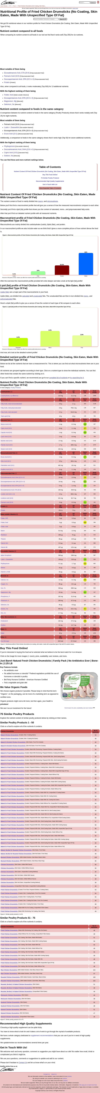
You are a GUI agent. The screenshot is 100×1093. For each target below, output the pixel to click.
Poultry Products (16, 387)
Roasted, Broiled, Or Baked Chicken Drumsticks (16, 984)
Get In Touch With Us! (50, 184)
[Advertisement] (50, 52)
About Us (53, 1074)
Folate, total (4, 526)
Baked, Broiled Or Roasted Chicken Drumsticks (16, 850)
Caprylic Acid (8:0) (6, 432)
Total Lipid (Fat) (5, 416)
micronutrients (52, 201)
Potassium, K (5, 600)
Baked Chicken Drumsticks (9, 735)
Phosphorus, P (5, 596)
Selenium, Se (9, 104)
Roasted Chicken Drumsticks (10, 977)
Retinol (3, 567)
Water (2, 633)
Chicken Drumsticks (7, 864)
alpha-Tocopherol (6, 555)
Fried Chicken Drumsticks (9, 890)
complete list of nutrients (58, 378)
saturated (25, 296)
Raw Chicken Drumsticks (9, 970)
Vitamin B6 (4, 547)
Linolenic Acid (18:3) (7, 498)
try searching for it (77, 378)
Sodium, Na (8, 156)
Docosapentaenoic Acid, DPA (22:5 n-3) (19, 79)
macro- (40, 201)
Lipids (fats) (4, 292)
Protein (6, 82)
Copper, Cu (4, 584)
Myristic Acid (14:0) (6, 441)
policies (69, 1076)
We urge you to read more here (88, 1085)
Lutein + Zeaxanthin (11, 127)
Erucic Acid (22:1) (10, 134)
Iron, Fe (3, 588)
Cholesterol (4, 621)
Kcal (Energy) (5, 641)
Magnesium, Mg (10, 101)
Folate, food (8, 95)
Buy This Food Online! (50, 174)
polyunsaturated (6, 299)
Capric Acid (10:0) (11, 153)
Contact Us (23, 1063)
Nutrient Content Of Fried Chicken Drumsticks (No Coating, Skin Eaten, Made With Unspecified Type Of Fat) (50, 171)
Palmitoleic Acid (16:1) (7, 465)
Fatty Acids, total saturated (9, 412)
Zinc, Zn (3, 613)
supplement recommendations (42, 1035)
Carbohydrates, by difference (9, 395)
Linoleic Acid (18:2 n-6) (8, 494)
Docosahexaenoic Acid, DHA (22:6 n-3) (19, 149)
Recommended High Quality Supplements (50, 181)
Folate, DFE (4, 518)
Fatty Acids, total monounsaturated (11, 404)
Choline (3, 625)
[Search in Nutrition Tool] (46, 19)
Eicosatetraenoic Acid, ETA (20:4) (16, 73)
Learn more (75, 8)
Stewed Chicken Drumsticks (10, 1009)
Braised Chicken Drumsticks (10, 857)
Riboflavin (4, 535)
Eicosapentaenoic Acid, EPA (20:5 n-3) (18, 98)
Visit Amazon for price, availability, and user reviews (78, 708)
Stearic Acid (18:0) (6, 449)
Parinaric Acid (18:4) (12, 76)
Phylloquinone (9, 146)
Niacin (3, 530)
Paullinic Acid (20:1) (7, 469)
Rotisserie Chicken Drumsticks (11, 995)
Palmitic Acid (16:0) (6, 445)
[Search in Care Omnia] (84, 2)
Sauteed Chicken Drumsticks (10, 1002)
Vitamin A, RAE (5, 572)
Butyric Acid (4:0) (6, 424)
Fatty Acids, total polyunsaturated (11, 408)
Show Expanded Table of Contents (50, 188)
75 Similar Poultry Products (50, 178)
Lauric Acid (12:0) (6, 436)
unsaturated (37, 296)
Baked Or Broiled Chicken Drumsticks (13, 742)
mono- (86, 296)
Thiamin (3, 539)
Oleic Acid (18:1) (6, 461)
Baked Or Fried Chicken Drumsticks (12, 749)
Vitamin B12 (4, 543)
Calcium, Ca (4, 580)
